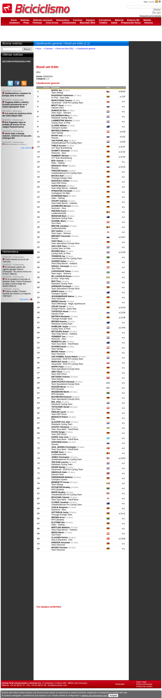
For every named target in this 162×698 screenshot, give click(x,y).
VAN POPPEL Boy (59, 141)
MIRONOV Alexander (60, 236)
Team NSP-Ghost (58, 183)
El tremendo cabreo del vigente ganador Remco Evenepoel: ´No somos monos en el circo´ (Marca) (17, 270)
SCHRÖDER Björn (59, 196)
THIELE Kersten (58, 146)
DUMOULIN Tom (58, 110)
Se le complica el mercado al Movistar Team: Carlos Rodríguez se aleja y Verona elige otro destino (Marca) (17, 282)
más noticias (26, 148)
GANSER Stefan (58, 261)
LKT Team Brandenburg (61, 148)
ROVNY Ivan (57, 136)
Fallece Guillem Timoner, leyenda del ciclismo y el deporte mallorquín (17, 293)
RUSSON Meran (58, 387)
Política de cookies (144, 686)
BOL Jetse (56, 402)
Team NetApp (57, 93)
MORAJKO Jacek (59, 362)
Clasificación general (86, 48)
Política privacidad (144, 684)
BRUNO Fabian (58, 352)
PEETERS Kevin (58, 211)
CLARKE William (59, 125)
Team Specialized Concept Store (65, 243)
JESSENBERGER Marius (63, 296)
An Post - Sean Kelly (60, 98)
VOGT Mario (57, 241)
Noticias (25, 20)
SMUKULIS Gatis (59, 472)
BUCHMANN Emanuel (61, 397)
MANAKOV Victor (59, 166)
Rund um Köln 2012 (65, 48)
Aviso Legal (141, 682)
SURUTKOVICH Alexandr (62, 382)
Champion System (59, 128)
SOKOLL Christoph (60, 266)
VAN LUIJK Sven (59, 246)
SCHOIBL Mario (58, 221)
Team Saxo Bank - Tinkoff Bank (64, 344)
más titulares (24, 299)
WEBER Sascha (58, 301)
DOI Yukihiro (57, 231)
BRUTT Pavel (57, 105)
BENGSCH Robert (59, 417)
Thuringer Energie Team (61, 178)
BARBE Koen (57, 452)
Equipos (90, 20)
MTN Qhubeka (57, 389)
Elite (53, 419)
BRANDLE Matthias (60, 130)
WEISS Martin (57, 532)
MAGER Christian (59, 547)
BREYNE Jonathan (60, 226)
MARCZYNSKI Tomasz (61, 100)
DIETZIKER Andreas (60, 377)
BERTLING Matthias (60, 527)
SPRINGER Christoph (61, 286)
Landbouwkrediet (58, 213)
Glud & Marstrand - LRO (61, 540)
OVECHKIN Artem (59, 442)
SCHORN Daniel (58, 347)
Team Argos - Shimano (61, 113)
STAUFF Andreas (59, 201)
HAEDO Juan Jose (59, 437)
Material (119, 20)
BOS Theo (56, 281)
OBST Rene (56, 372)
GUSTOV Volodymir (60, 427)
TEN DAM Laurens (59, 462)
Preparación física (131, 22)
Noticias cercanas (42, 20)
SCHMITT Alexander (60, 151)
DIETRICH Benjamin (60, 316)
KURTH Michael (58, 186)
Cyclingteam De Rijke (60, 193)
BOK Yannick (57, 161)
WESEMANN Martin (60, 392)
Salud (114, 22)
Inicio (14, 20)
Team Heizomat (58, 299)
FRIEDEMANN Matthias (62, 477)
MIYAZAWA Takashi (60, 497)
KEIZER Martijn (58, 467)
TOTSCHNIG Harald (60, 407)
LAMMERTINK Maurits (61, 120)
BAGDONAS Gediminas (62, 95)
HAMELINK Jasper (59, 326)
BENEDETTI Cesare (60, 482)
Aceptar (113, 695)
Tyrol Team (56, 223)
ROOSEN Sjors (58, 251)
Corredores (105, 20)
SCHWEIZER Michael (61, 206)
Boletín (147, 20)
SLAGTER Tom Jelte (60, 422)
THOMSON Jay (58, 256)
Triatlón (103, 22)
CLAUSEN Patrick (59, 537)
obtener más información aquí (94, 695)
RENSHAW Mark (58, 216)
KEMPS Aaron (57, 291)
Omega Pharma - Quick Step (63, 309)
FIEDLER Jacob (58, 412)
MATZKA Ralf (57, 176)
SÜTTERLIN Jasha (60, 512)
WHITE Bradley (58, 492)
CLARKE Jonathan (60, 502)
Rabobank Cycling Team (61, 118)
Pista (26, 22)
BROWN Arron (58, 517)
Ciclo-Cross (52, 22)
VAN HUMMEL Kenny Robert (64, 357)
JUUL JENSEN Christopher (63, 447)
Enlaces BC (133, 20)
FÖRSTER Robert (59, 171)
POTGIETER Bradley (60, 487)
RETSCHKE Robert (60, 331)
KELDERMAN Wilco (60, 115)
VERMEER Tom (58, 336)
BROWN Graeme (59, 321)
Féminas (37, 22)
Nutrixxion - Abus (58, 153)
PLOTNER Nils (58, 522)
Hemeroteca (62, 20)
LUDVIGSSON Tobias (61, 271)
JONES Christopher (60, 457)
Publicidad (119, 684)
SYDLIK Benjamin (59, 507)
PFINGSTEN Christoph (61, 191)
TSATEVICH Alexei (59, 311)
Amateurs (14, 22)
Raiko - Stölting (57, 163)
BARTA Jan (56, 90)
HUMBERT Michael (60, 156)
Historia (148, 22)
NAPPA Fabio (57, 367)
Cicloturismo (69, 22)
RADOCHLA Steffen (60, 181)
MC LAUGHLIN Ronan (61, 276)
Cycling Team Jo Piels (60, 123)
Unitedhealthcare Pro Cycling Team (66, 143)
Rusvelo (54, 138)
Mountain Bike (87, 22)
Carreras (77, 20)
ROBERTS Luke (58, 341)
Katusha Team (57, 108)
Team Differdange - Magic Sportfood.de (68, 304)
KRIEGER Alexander (60, 542)
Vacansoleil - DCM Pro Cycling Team (67, 103)
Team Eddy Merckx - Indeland (64, 188)
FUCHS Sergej (57, 432)
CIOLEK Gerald (58, 306)
